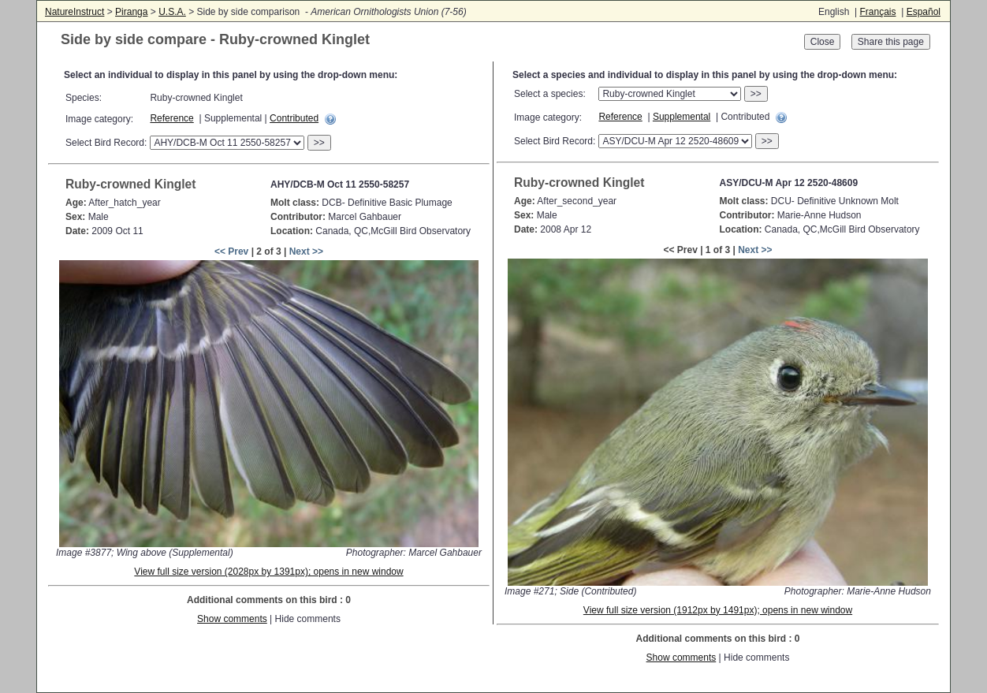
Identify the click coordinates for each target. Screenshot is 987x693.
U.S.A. (172, 11)
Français (877, 11)
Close (822, 41)
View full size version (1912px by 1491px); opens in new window (717, 610)
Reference (171, 118)
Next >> (306, 251)
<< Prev (231, 251)
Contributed (294, 118)
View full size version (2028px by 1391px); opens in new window (268, 571)
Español (923, 11)
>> (319, 142)
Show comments (232, 618)
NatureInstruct (74, 11)
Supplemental (681, 116)
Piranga (131, 11)
